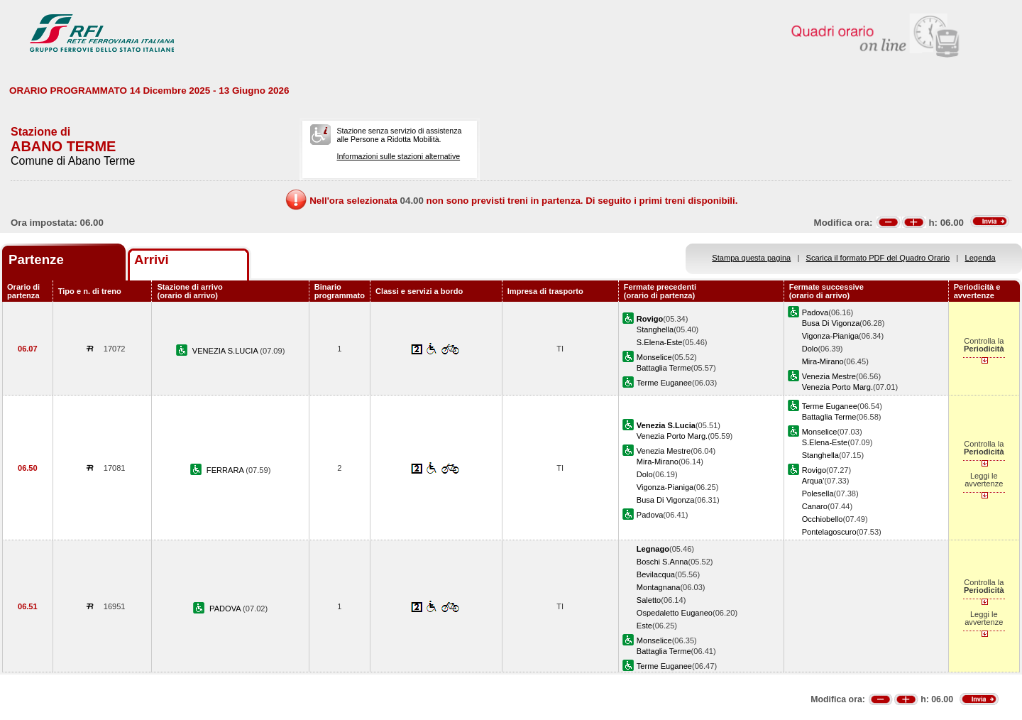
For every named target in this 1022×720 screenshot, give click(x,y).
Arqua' (813, 480)
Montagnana (659, 587)
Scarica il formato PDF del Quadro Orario (878, 257)
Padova (815, 312)
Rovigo (814, 470)
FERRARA (226, 470)
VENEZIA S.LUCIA (226, 351)
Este (644, 625)
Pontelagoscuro (829, 532)
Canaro (815, 506)
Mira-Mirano (823, 361)
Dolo (810, 348)
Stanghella (655, 329)
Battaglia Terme (664, 368)
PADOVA (226, 608)
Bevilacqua (656, 574)
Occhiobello (822, 519)
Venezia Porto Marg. (837, 387)
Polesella (818, 493)
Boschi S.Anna (662, 561)
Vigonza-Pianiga (830, 336)
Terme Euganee (664, 382)
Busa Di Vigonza (831, 323)
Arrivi (151, 259)
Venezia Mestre (829, 376)
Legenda (980, 257)
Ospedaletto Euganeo (675, 613)
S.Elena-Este (660, 342)
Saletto (649, 600)
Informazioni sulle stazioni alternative (398, 156)
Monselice (654, 357)
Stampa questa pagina (751, 257)
